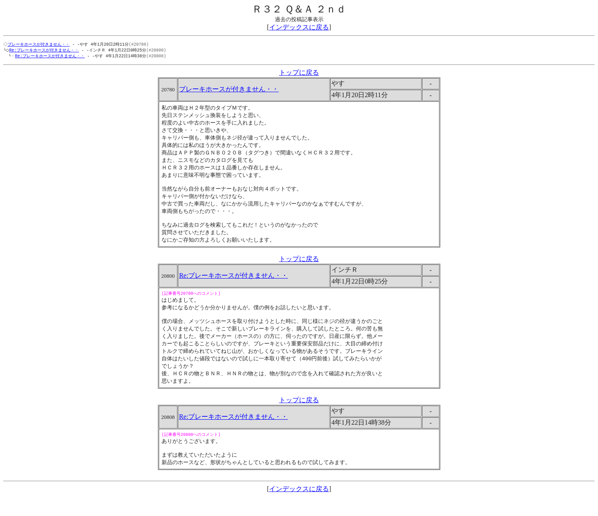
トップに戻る (299, 73)
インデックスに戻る (299, 27)
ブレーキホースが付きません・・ (39, 44)
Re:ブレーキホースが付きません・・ (46, 51)
